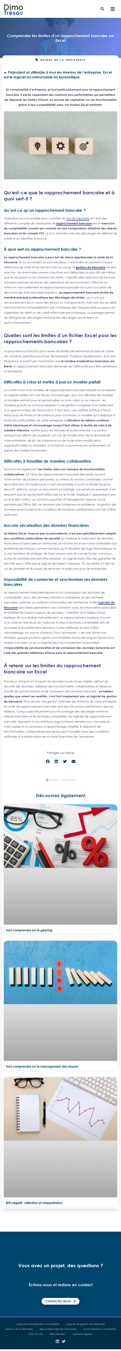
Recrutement (57, 1334)
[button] (102, 9)
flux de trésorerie (78, 219)
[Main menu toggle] (112, 9)
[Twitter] (63, 1342)
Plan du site (35, 1334)
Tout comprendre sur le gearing (29, 931)
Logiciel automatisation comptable (37, 1324)
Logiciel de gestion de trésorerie (85, 1324)
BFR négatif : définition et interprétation (34, 1204)
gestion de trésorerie (90, 268)
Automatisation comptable (100, 1329)
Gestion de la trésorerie (18, 1329)
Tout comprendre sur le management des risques (42, 1067)
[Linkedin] (57, 1342)
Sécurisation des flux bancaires (58, 1329)
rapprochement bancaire (74, 224)
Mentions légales (83, 1334)
